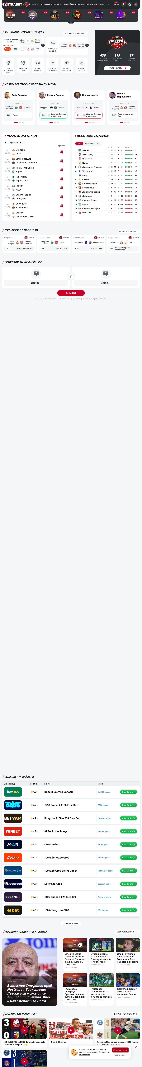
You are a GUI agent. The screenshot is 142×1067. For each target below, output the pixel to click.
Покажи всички (71, 926)
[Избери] (36, 287)
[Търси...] (129, 4)
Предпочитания (120, 1055)
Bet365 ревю (95, 795)
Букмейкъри (70, 4)
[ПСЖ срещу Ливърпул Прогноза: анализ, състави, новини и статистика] (75, 983)
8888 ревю (94, 808)
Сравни (71, 297)
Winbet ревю (95, 834)
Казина (81, 4)
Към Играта (118, 71)
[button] (16, 126)
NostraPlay (113, 4)
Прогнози (37, 4)
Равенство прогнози (52, 71)
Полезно (101, 4)
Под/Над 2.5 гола (82, 71)
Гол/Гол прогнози (67, 71)
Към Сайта (123, 795)
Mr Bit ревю (94, 847)
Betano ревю (95, 860)
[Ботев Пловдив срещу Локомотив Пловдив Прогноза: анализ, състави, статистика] (75, 948)
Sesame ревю (95, 900)
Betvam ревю (95, 821)
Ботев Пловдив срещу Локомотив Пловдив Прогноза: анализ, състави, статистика (75, 962)
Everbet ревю (95, 887)
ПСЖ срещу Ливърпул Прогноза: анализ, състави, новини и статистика (75, 997)
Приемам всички (120, 1050)
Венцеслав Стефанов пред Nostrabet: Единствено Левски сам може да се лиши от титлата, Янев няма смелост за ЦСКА (29, 996)
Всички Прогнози (75, 36)
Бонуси (57, 4)
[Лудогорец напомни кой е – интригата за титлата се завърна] (101, 983)
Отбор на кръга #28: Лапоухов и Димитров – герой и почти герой (101, 961)
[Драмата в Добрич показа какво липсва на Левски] (128, 983)
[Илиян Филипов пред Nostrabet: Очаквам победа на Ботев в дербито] (128, 948)
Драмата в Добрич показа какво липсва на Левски (127, 995)
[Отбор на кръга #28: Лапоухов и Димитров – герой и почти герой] (101, 948)
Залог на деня (23, 71)
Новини (48, 4)
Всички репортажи (126, 1017)
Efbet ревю (94, 913)
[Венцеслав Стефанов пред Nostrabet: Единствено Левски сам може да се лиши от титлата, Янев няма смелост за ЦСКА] (29, 975)
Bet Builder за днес (8, 71)
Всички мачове (129, 235)
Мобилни (92, 4)
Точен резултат (38, 71)
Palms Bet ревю (96, 874)
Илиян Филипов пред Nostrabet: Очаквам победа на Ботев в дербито (127, 961)
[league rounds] (14, 147)
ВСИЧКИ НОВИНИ (127, 935)
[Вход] (136, 4)
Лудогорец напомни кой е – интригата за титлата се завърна (101, 996)
